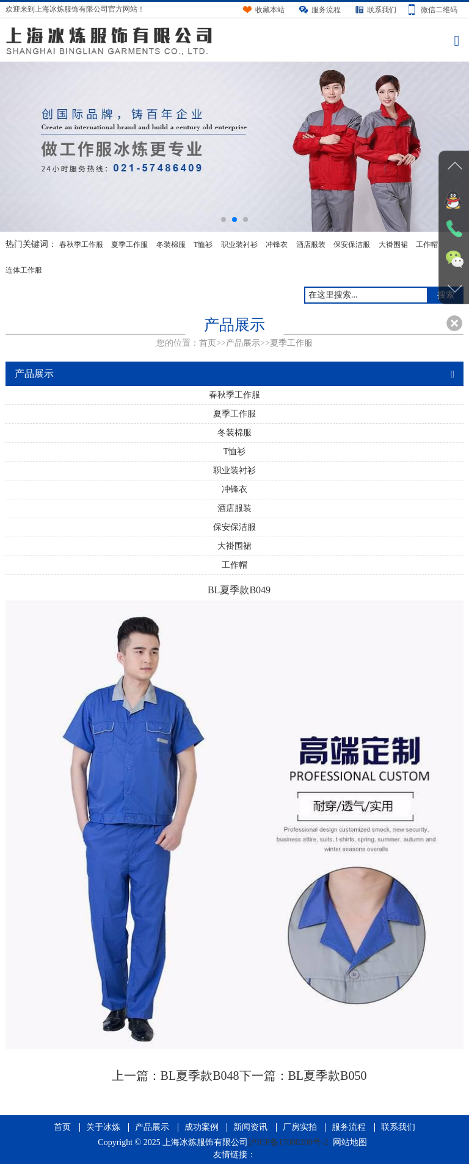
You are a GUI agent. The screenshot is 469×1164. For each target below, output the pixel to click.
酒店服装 (310, 244)
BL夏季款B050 (327, 1075)
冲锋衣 (277, 244)
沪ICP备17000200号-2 (288, 1142)
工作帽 (427, 244)
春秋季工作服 (81, 244)
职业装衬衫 (239, 244)
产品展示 (243, 343)
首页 (207, 343)
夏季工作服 (129, 244)
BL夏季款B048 (200, 1075)
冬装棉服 (171, 244)
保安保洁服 (351, 244)
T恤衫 (203, 244)
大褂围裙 (393, 244)
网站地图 (350, 1142)
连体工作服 (23, 270)
